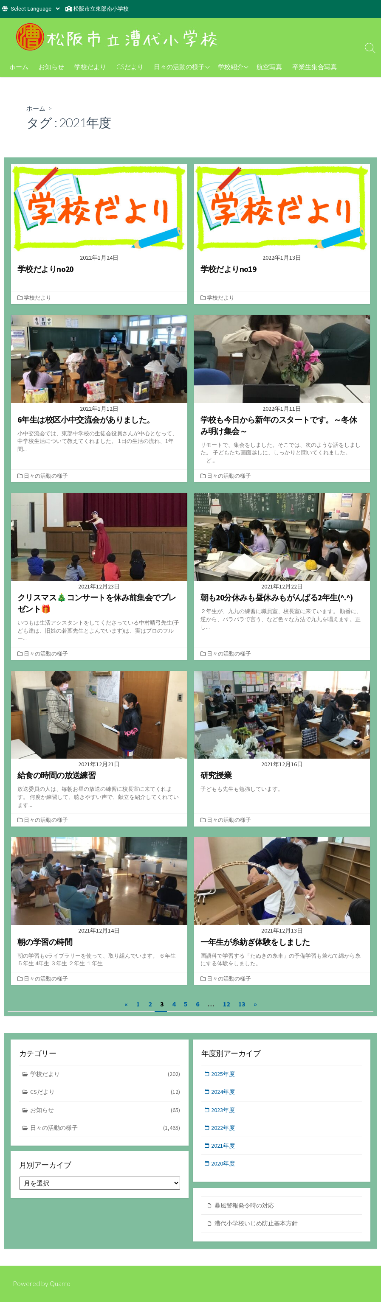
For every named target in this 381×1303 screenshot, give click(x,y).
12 (226, 1004)
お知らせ (51, 66)
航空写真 (269, 66)
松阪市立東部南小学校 (101, 9)
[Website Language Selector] (35, 8)
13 (241, 1004)
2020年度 (224, 1167)
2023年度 (224, 1111)
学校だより (90, 66)
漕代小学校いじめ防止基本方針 (259, 1225)
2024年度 (224, 1093)
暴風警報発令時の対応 (246, 1206)
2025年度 (224, 1074)
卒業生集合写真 (314, 66)
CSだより (130, 66)
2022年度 (224, 1130)
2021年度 (224, 1148)
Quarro (60, 1285)
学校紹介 (230, 66)
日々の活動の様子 (179, 66)
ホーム (18, 66)
